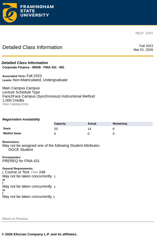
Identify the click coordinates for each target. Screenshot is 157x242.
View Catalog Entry (15, 104)
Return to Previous (15, 219)
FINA (34, 172)
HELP (139, 33)
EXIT (149, 33)
